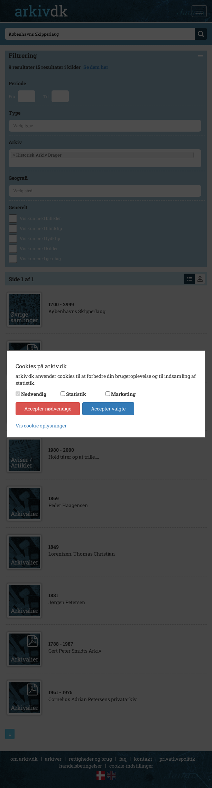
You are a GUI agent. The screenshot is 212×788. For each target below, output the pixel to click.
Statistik (76, 394)
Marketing (123, 394)
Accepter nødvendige (47, 408)
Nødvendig (33, 394)
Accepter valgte (108, 408)
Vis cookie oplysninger (41, 425)
